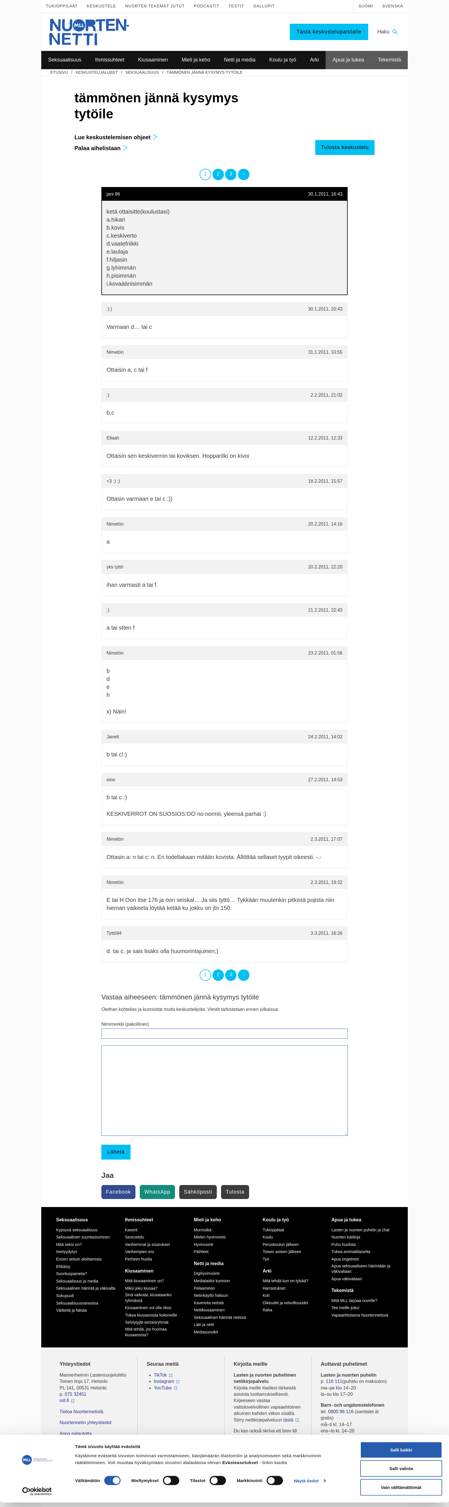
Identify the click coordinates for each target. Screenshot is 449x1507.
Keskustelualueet (97, 72)
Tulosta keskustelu (345, 147)
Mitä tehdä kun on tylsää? (285, 1281)
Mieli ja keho (207, 1219)
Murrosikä (202, 1230)
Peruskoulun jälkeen (281, 1244)
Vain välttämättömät (401, 1491)
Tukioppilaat (62, 6)
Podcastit (206, 6)
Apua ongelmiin (345, 1259)
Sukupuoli (65, 1295)
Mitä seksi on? (69, 1244)
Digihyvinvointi (206, 1273)
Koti (266, 1295)
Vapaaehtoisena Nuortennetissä (360, 1315)
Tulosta (235, 1192)
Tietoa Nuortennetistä (81, 1411)
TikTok (160, 1375)
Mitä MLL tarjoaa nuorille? (355, 1300)
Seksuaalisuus (142, 72)
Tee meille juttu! (345, 1307)
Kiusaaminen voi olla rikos (148, 1307)
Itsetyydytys (66, 1251)
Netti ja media (209, 1263)
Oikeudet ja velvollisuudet (285, 1303)
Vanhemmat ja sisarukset (147, 1244)
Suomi (366, 6)
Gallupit (264, 6)
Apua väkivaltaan (347, 1279)
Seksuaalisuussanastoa (77, 1303)
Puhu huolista (344, 1244)
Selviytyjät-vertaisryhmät (146, 1322)
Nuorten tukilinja (346, 1237)
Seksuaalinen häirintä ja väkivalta (85, 1288)
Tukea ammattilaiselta (351, 1251)
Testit (236, 6)
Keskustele (101, 6)
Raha (267, 1310)
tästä (288, 1419)
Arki (267, 1271)
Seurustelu (134, 1237)
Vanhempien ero (139, 1251)
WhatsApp (157, 1192)
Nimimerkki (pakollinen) (125, 1024)
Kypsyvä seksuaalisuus (77, 1230)
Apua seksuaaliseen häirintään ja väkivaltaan (361, 1269)
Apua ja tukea (346, 1219)
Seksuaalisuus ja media (77, 1281)
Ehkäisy (63, 1266)
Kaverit (131, 1230)
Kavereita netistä (209, 1303)
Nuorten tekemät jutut (155, 6)
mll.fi (64, 1400)
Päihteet (201, 1251)
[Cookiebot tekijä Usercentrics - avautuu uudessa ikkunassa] (37, 1496)
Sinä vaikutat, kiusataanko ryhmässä (148, 1298)
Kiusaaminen (139, 1271)
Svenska (392, 6)
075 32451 (75, 1394)
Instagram (164, 1381)
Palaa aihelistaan (101, 148)
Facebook (118, 1192)
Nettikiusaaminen (209, 1310)
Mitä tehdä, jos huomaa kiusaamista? (146, 1332)
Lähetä (116, 1152)
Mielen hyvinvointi (210, 1237)
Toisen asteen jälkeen (282, 1251)
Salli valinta (401, 1473)
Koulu (268, 1237)
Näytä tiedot (306, 1485)
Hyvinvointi (203, 1244)
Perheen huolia (138, 1259)
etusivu (59, 72)
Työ (266, 1259)
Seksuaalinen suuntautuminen (83, 1237)
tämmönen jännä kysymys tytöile (205, 72)
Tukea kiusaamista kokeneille (151, 1315)
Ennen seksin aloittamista (79, 1259)
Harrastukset (274, 1288)
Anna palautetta (76, 1433)
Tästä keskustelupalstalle (329, 32)
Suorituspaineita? (71, 1273)
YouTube (163, 1387)
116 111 (334, 1381)
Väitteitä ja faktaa (71, 1310)
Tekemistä (343, 1290)
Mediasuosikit (206, 1332)
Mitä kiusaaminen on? (144, 1281)
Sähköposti (198, 1192)
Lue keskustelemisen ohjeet (116, 137)
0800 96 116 (341, 1411)
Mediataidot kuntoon (212, 1281)
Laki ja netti (204, 1324)
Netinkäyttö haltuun (211, 1295)
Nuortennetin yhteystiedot (85, 1422)
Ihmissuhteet (139, 1219)
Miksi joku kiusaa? (141, 1288)
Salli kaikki (401, 1454)
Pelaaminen (204, 1288)
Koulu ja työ (276, 1219)
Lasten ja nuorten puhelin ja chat (360, 1230)
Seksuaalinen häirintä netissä (220, 1317)
